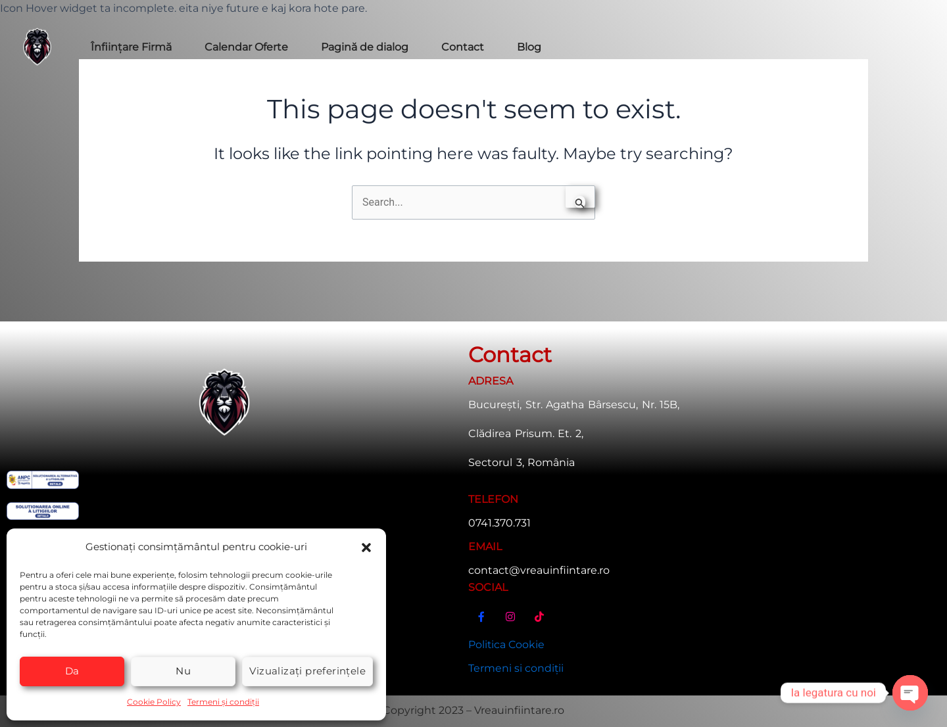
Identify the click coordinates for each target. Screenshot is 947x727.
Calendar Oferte (246, 47)
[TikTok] (539, 621)
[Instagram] (510, 621)
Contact (462, 47)
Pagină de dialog (364, 47)
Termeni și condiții (223, 702)
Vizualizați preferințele (307, 671)
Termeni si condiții (516, 668)
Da (72, 671)
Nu (183, 671)
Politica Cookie (507, 644)
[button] (366, 546)
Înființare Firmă (131, 47)
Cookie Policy (154, 702)
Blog (529, 47)
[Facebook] (481, 621)
